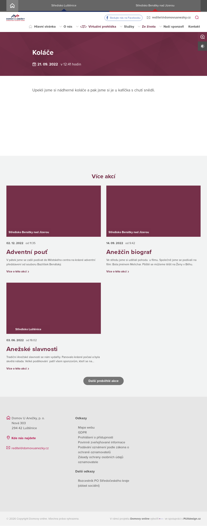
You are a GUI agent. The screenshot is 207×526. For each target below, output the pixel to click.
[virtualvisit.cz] (161, 519)
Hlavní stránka (45, 26)
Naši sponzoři (174, 26)
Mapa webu (86, 428)
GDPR (82, 433)
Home (12, 6)
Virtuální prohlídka (102, 26)
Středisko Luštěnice (63, 5)
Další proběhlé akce (103, 381)
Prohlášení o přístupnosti (95, 437)
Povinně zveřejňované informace (101, 442)
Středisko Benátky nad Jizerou (155, 5)
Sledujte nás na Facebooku (125, 17)
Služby (129, 26)
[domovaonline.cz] (139, 519)
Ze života (149, 26)
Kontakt (194, 26)
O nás (68, 26)
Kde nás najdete (24, 438)
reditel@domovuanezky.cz (171, 17)
